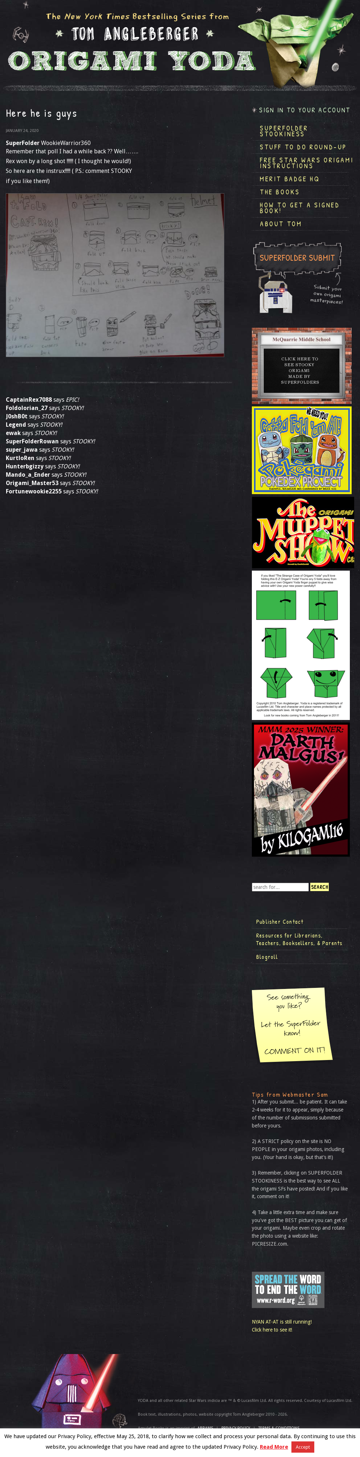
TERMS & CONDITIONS (278, 1428)
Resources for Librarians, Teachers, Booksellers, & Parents (299, 939)
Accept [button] (303, 1447)
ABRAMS (205, 1428)
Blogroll (267, 957)
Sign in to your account (305, 110)
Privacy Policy (235, 1428)
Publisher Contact (279, 922)
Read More (274, 1447)
